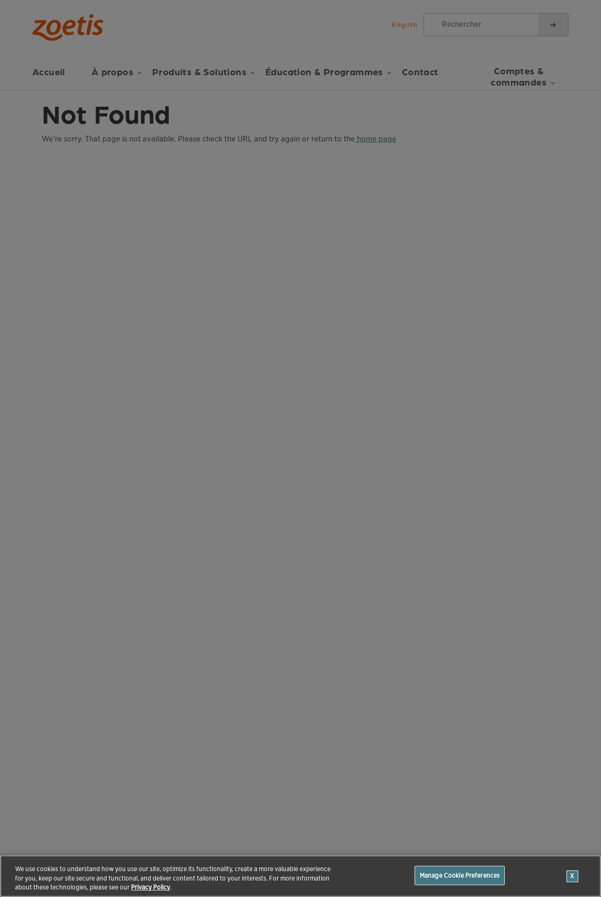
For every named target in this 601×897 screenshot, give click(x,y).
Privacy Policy (150, 887)
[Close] (572, 876)
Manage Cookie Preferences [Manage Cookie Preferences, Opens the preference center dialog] (460, 875)
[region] (300, 876)
